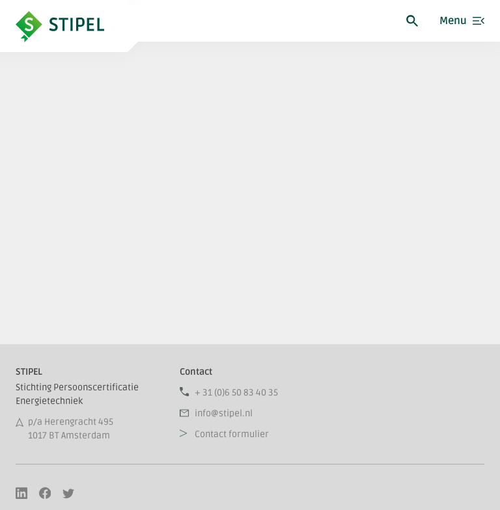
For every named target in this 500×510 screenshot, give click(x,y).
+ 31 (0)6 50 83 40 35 (236, 392)
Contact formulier (232, 434)
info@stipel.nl (224, 413)
